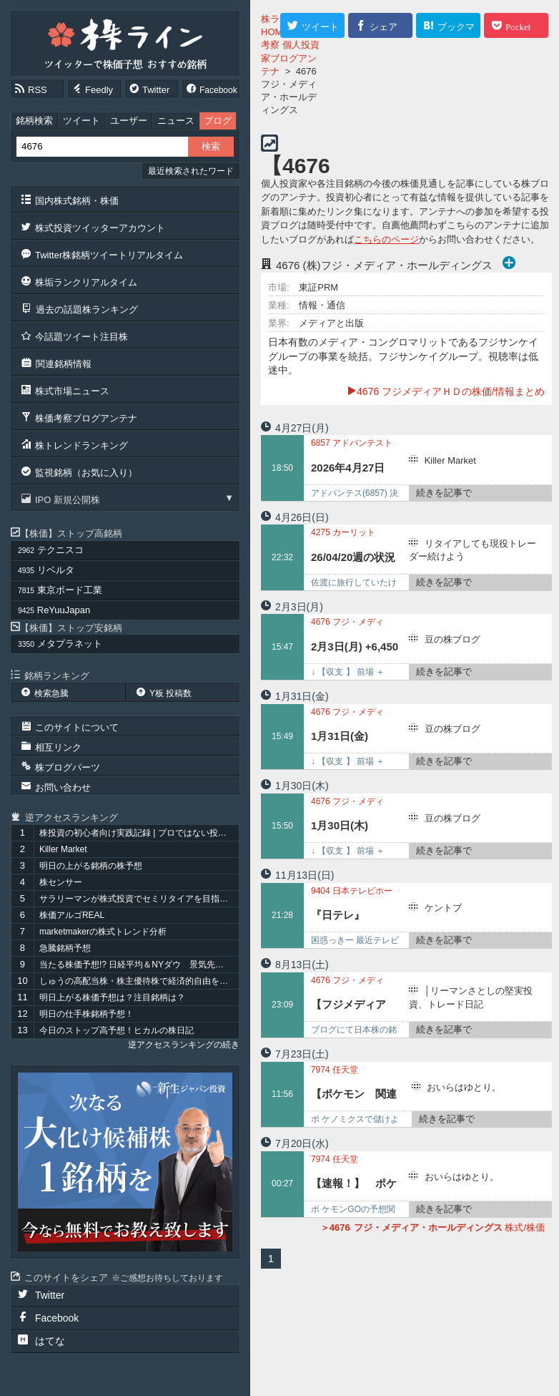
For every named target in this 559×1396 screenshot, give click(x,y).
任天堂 (334, 1070)
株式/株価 (432, 1227)
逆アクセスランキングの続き (183, 1045)
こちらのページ (386, 239)
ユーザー (128, 120)
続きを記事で (444, 492)
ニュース (175, 120)
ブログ (218, 120)
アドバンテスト (351, 443)
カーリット (343, 532)
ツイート (81, 120)
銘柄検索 (34, 120)
